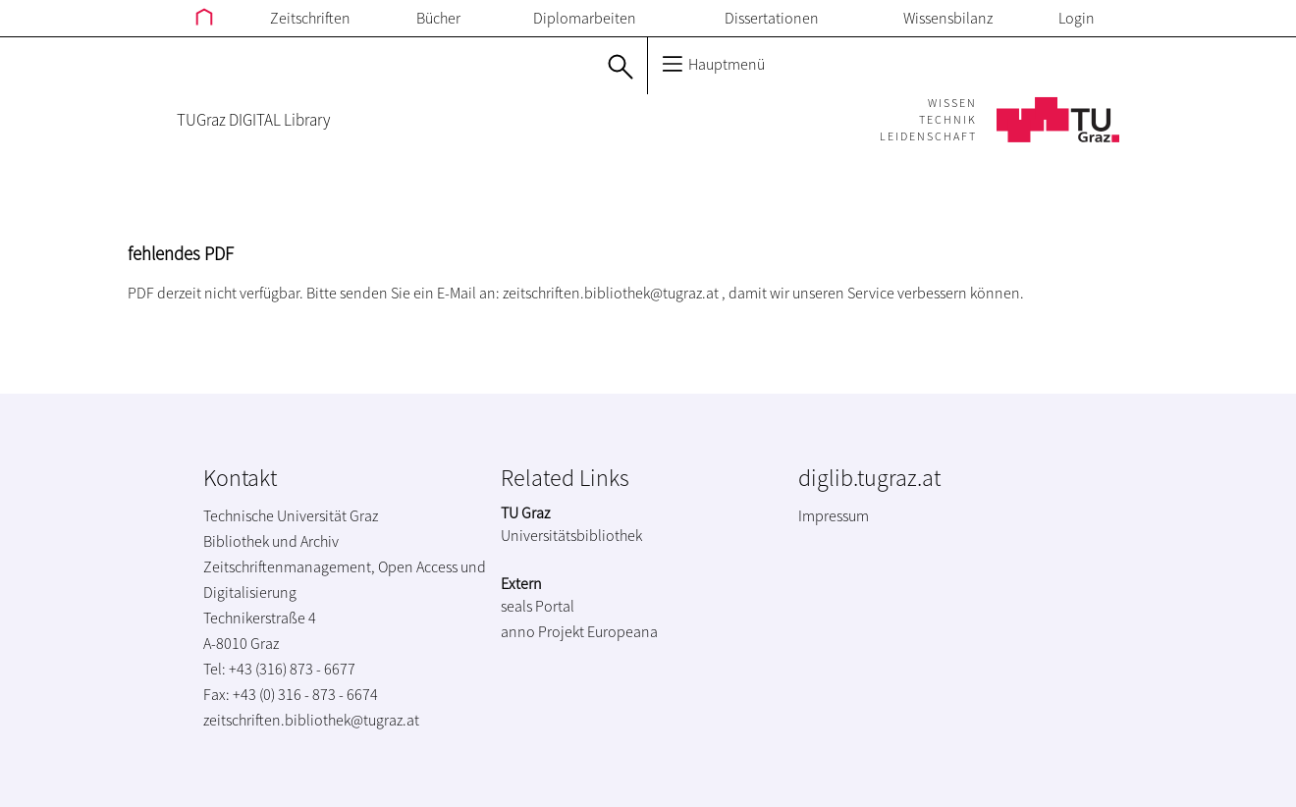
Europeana (622, 631)
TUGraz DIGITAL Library (253, 120)
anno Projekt (542, 631)
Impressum (833, 515)
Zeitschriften (310, 17)
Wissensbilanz (948, 17)
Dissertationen (772, 17)
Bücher (438, 17)
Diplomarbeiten (584, 17)
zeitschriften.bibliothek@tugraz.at (611, 292)
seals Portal (537, 606)
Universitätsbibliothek (571, 535)
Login (1076, 17)
